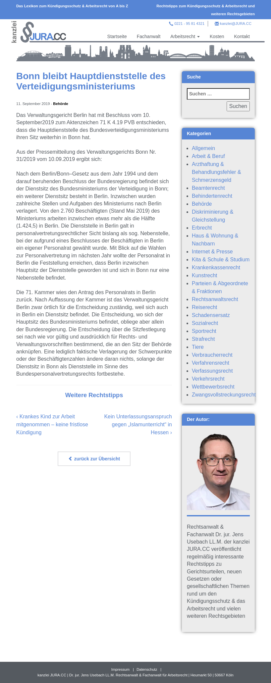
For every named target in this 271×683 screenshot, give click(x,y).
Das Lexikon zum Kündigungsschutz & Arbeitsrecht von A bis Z (72, 6)
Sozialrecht (205, 323)
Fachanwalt (149, 36)
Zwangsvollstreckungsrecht (224, 394)
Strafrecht (203, 339)
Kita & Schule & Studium (220, 259)
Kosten (217, 36)
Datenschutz (146, 669)
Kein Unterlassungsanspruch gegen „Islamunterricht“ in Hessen (138, 424)
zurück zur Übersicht (94, 458)
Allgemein (203, 148)
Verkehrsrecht (208, 379)
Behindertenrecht (212, 196)
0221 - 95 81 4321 (189, 24)
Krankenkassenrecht (216, 267)
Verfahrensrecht (210, 363)
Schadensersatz (211, 315)
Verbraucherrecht (212, 355)
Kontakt (242, 36)
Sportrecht (204, 331)
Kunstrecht (204, 275)
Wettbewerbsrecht (213, 387)
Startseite (117, 36)
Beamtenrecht (208, 188)
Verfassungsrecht (212, 371)
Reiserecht (204, 307)
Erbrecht (202, 228)
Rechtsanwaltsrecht (215, 299)
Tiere (198, 347)
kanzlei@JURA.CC (235, 24)
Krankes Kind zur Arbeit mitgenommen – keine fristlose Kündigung (52, 424)
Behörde (60, 104)
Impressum (120, 669)
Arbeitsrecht (185, 36)
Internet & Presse (212, 251)
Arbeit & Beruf (208, 156)
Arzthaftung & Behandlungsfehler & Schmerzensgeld (216, 172)
